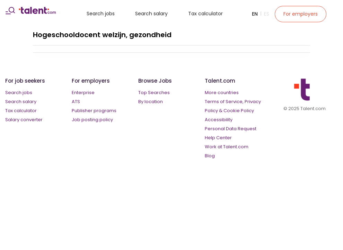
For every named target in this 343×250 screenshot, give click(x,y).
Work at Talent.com (226, 146)
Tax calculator (205, 13)
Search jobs (101, 13)
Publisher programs (94, 110)
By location (150, 101)
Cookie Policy (238, 110)
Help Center (218, 137)
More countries (222, 92)
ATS (76, 101)
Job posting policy (92, 119)
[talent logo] (37, 12)
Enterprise (83, 92)
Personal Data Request (230, 128)
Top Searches (154, 92)
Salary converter (24, 119)
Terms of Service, (224, 101)
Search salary (151, 13)
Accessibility (218, 119)
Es (266, 13)
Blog (210, 155)
